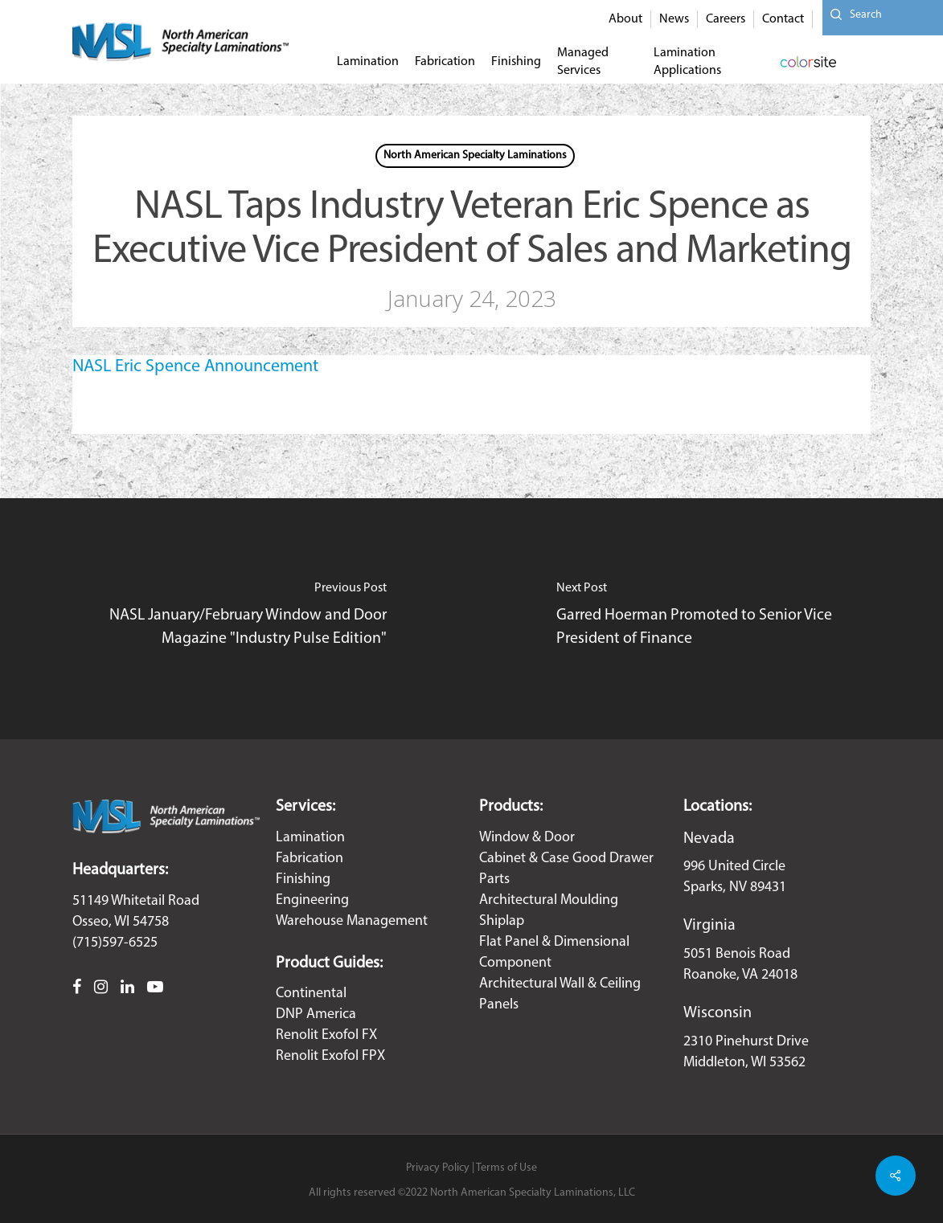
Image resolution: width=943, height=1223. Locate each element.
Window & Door (527, 837)
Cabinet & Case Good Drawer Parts (566, 869)
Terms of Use (506, 1168)
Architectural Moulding (548, 900)
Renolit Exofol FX (326, 1035)
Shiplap (501, 921)
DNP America (316, 1014)
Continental (311, 993)
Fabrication (309, 858)
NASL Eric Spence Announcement (195, 367)
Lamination (310, 837)
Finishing (303, 879)
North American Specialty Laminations (475, 155)
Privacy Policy (437, 1168)
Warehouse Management (352, 921)
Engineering (312, 900)
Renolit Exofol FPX (330, 1056)
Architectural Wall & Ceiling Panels (560, 994)
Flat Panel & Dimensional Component (554, 953)
